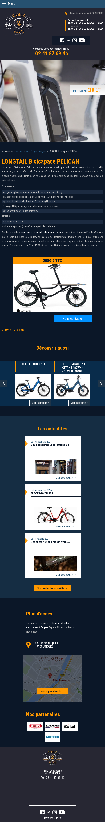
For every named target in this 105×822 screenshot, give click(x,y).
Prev (3, 383)
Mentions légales (52, 818)
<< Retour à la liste (13, 330)
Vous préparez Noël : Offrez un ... (51, 445)
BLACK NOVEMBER (42, 493)
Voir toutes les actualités (50, 588)
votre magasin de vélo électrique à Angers (41, 232)
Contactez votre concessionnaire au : (51, 52)
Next (101, 383)
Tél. (52, 777)
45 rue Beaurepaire (86, 13)
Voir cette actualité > (66, 477)
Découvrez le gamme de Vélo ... (50, 542)
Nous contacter (73, 319)
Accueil (20, 151)
